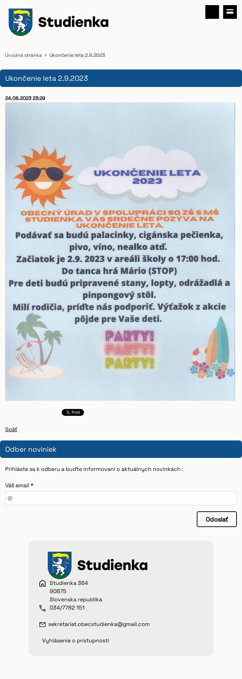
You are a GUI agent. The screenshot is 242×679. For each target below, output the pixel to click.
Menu (230, 12)
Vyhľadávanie (212, 12)
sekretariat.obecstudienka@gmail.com (99, 624)
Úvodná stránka (23, 55)
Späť (11, 429)
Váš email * (19, 485)
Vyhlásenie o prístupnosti (75, 640)
